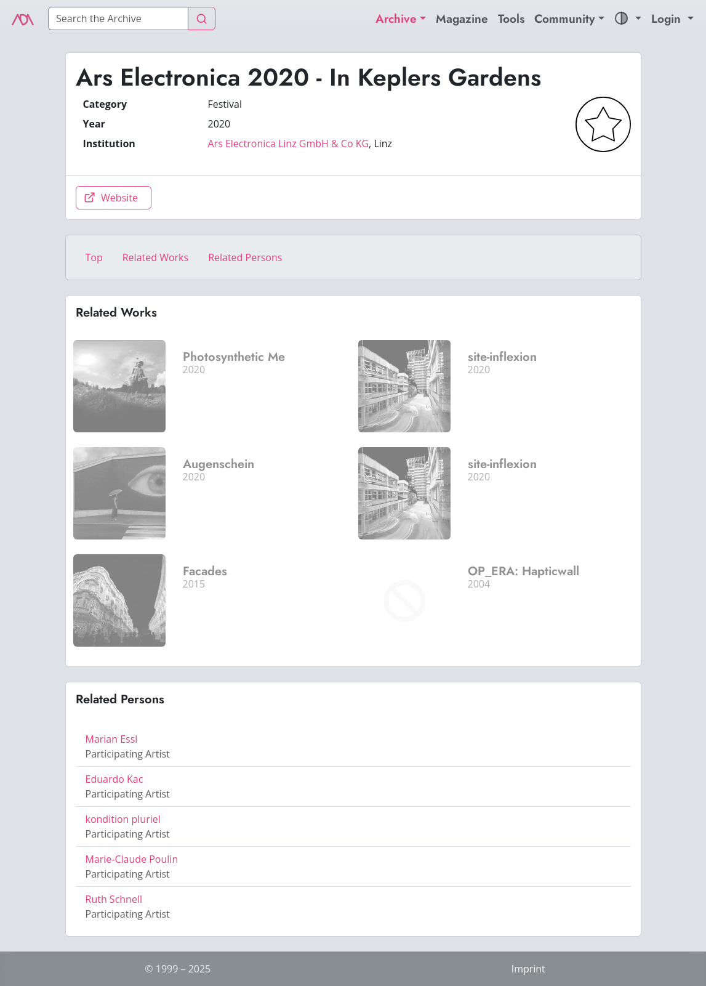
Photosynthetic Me (234, 357)
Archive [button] (396, 18)
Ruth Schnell (114, 899)
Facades (205, 571)
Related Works (155, 257)
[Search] (118, 18)
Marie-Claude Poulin (132, 859)
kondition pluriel (123, 819)
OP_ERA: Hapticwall (523, 571)
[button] (627, 19)
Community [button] (564, 18)
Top (94, 257)
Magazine (462, 18)
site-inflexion (502, 357)
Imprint (528, 969)
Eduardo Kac (114, 779)
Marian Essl (112, 739)
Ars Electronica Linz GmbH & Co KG (288, 143)
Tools (511, 18)
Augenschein (218, 464)
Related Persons (245, 257)
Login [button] (667, 18)
